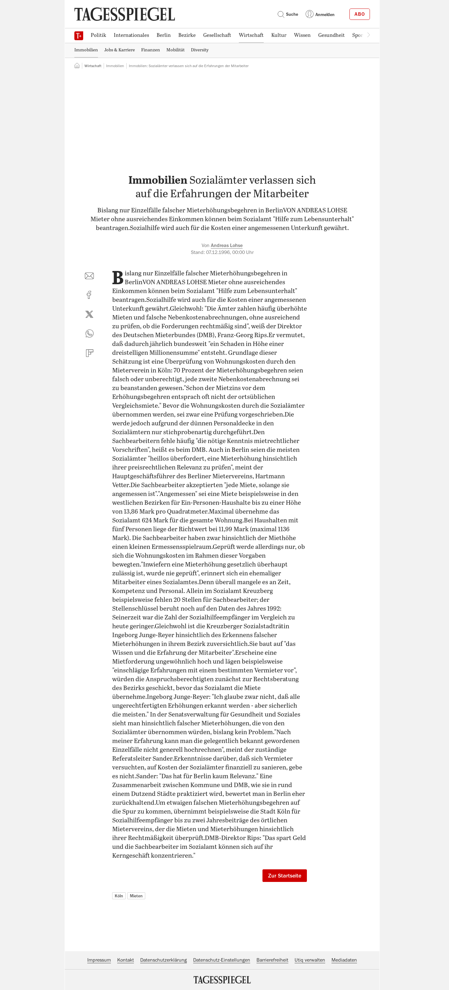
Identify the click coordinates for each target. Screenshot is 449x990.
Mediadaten (344, 960)
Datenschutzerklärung (163, 960)
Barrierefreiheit (272, 960)
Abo (359, 14)
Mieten (136, 896)
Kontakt (125, 960)
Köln (119, 896)
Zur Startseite (284, 875)
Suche (287, 14)
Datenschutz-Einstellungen (221, 960)
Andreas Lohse (227, 245)
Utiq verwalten (310, 960)
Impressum (99, 960)
